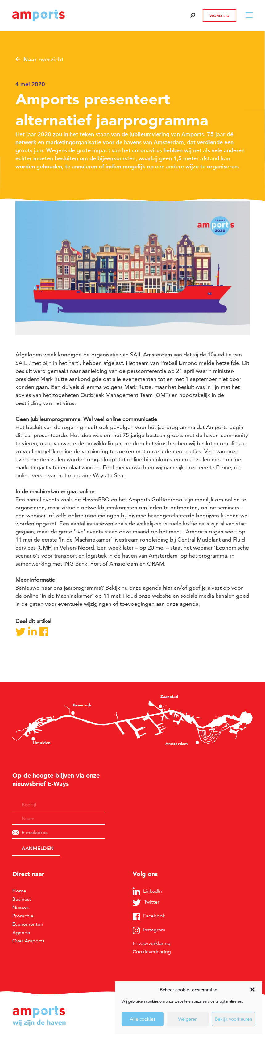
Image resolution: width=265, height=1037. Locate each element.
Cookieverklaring (152, 952)
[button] (252, 989)
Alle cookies (142, 1019)
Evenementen (27, 924)
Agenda (21, 932)
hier (167, 587)
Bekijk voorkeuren (233, 1019)
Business (21, 899)
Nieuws (20, 907)
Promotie (22, 916)
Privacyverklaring (152, 943)
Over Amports (28, 941)
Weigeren (187, 1019)
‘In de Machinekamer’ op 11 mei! (81, 595)
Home (19, 891)
